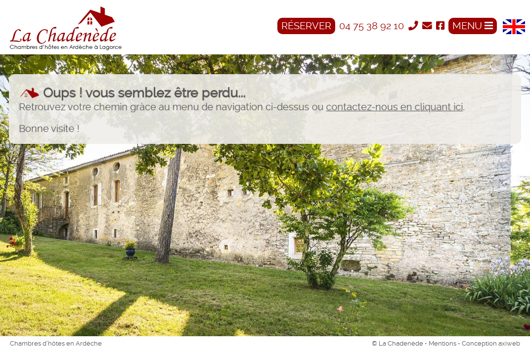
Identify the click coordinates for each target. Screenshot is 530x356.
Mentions (442, 343)
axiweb (509, 343)
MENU (472, 26)
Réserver (306, 26)
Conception (480, 343)
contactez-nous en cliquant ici (394, 107)
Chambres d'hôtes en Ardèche (56, 343)
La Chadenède (401, 343)
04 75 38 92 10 (372, 26)
